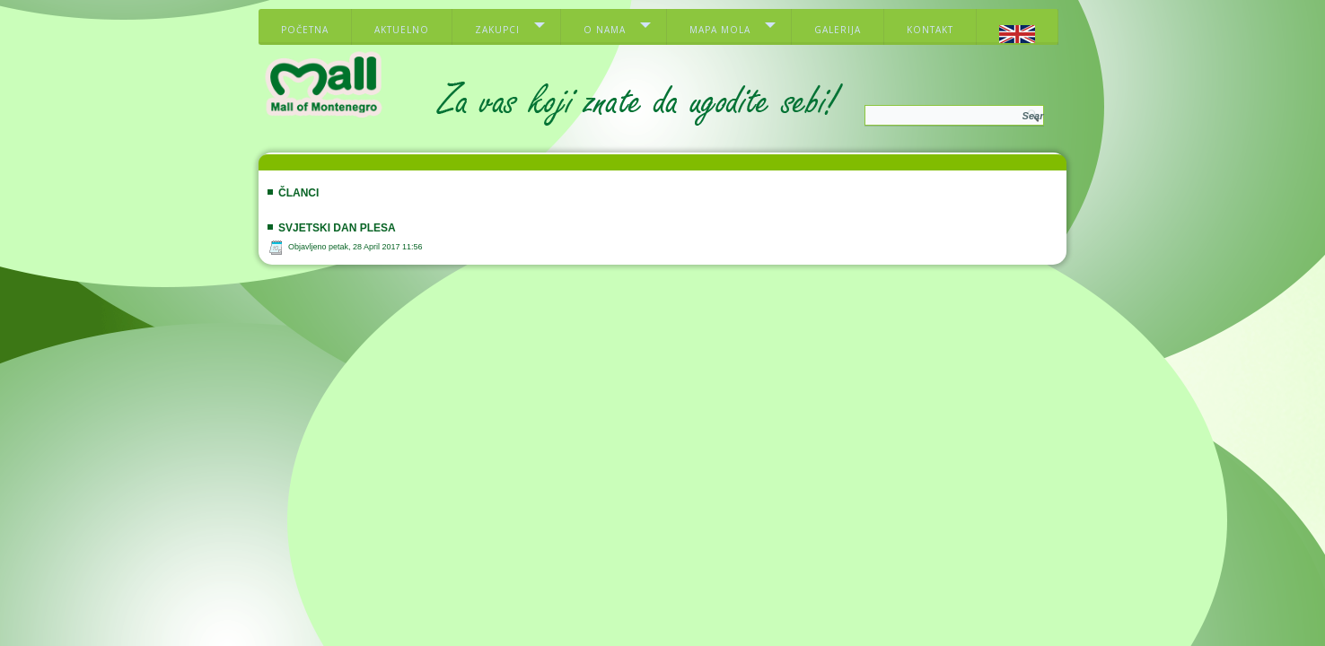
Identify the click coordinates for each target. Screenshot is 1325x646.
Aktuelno (401, 29)
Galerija (837, 29)
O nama (605, 29)
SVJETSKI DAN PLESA (337, 228)
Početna (305, 29)
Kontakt (930, 29)
